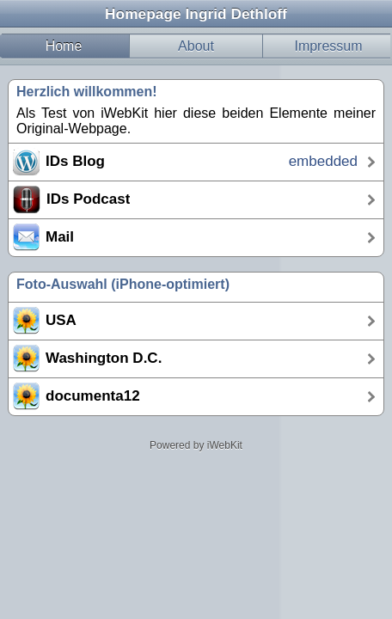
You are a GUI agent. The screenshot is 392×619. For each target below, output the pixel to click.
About (196, 46)
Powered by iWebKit (196, 445)
